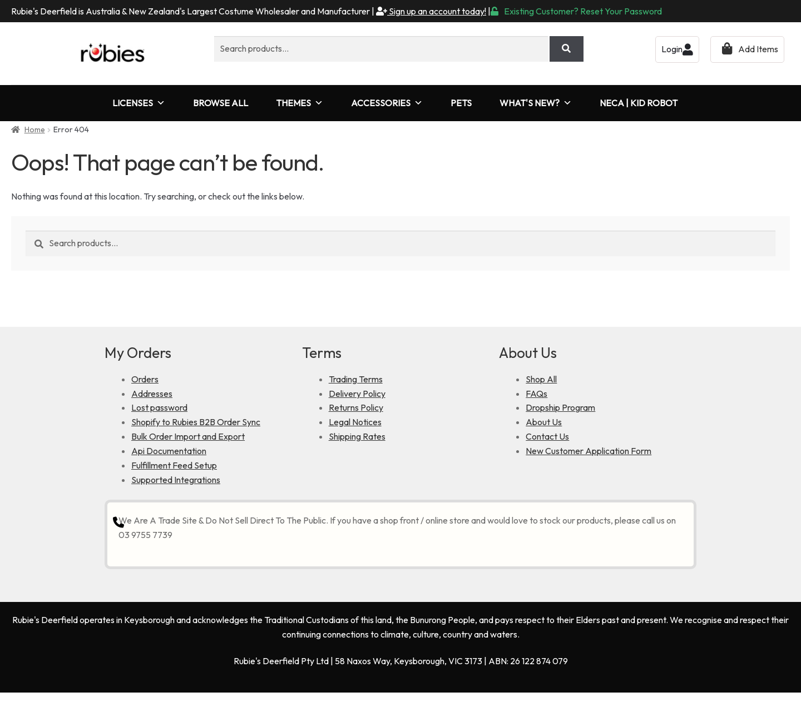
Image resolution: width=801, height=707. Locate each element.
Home (34, 130)
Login (677, 48)
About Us (544, 421)
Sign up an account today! (431, 11)
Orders (145, 379)
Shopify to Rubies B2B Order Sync (195, 421)
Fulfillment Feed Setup (174, 465)
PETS (461, 102)
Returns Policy (356, 407)
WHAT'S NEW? (536, 103)
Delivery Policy (357, 393)
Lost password (159, 407)
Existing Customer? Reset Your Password (576, 11)
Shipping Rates (357, 436)
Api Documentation (168, 450)
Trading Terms (356, 379)
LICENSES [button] (138, 103)
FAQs (536, 393)
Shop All (541, 379)
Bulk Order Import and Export (188, 436)
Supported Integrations (175, 479)
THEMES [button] (299, 103)
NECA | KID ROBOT (639, 102)
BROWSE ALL (220, 102)
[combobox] (381, 49)
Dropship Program (560, 407)
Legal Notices (355, 421)
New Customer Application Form (588, 450)
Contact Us (547, 436)
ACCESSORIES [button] (387, 103)
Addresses (151, 393)
